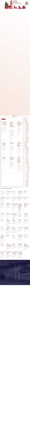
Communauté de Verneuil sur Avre (9, 252)
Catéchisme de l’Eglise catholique (27, 124)
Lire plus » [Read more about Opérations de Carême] (8, 207)
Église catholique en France (14, 228)
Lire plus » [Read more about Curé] (2, 194)
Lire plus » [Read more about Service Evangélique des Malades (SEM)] (8, 249)
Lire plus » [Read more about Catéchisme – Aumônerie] (19, 195)
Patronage (27, 175)
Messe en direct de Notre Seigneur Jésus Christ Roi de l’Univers (19, 123)
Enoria (19, 213)
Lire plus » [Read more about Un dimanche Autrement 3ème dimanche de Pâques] (18, 152)
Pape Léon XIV (14, 197)
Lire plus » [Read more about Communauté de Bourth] (2, 256)
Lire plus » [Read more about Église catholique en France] (13, 232)
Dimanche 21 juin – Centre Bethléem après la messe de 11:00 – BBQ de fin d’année (24, 266)
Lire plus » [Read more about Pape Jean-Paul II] (25, 199)
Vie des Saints (27, 141)
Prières (25, 191)
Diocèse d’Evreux (27, 121)
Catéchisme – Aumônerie (20, 192)
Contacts (25, 235)
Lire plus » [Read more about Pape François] (8, 216)
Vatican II (27, 136)
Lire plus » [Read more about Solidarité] (2, 246)
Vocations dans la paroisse (27, 184)
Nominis (13, 191)
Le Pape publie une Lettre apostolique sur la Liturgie (4, 123)
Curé (26, 154)
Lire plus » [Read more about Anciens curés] (8, 194)
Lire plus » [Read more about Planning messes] (13, 223)
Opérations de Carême (9, 204)
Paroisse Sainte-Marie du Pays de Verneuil (27, 147)
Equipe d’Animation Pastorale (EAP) (26, 245)
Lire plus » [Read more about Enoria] (19, 216)
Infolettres (26, 144)
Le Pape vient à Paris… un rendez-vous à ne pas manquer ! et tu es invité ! (25, 274)
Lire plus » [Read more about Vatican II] (2, 216)
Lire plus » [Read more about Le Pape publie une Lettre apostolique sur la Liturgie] (3, 132)
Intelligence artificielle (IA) (14, 214)
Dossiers (26, 122)
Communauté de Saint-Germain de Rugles (14, 252)
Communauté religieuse (20, 244)
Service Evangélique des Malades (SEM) (9, 245)
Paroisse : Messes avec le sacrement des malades (12, 158)
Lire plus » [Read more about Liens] (2, 230)
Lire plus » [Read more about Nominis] (13, 193)
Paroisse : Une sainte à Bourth (27, 135)
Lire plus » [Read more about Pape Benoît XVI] (2, 207)
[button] (17, 265)
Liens (25, 145)
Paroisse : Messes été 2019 (4, 158)
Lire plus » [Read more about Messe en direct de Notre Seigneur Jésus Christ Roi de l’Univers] (18, 134)
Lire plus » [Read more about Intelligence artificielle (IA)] (13, 217)
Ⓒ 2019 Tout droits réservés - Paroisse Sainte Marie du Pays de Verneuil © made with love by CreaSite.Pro (15, 283)
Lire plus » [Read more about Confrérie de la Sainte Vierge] (25, 230)
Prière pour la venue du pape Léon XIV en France (24, 277)
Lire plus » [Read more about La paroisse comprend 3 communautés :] (19, 257)
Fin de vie (27, 125)
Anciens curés (9, 191)
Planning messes (13, 220)
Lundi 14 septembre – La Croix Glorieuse (4, 144)
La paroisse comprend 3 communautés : (20, 252)
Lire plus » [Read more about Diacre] (2, 221)
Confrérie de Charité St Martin (27, 151)
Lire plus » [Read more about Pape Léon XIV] (13, 200)
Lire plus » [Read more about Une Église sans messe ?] (11, 152)
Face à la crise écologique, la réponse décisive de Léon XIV (24, 269)
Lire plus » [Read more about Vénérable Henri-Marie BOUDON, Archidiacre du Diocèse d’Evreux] (19, 211)
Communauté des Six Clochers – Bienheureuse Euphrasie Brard (7, 267)
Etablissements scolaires (3, 198)
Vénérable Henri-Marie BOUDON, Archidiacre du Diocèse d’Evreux (20, 206)
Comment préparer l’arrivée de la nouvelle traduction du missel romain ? (12, 124)
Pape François (27, 130)
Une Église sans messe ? (12, 143)
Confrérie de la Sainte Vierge (27, 153)
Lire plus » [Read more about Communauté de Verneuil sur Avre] (8, 257)
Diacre (27, 157)
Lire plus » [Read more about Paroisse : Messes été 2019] (3, 160)
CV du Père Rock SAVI (26, 214)
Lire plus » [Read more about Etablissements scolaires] (2, 201)
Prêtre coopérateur (8, 220)
